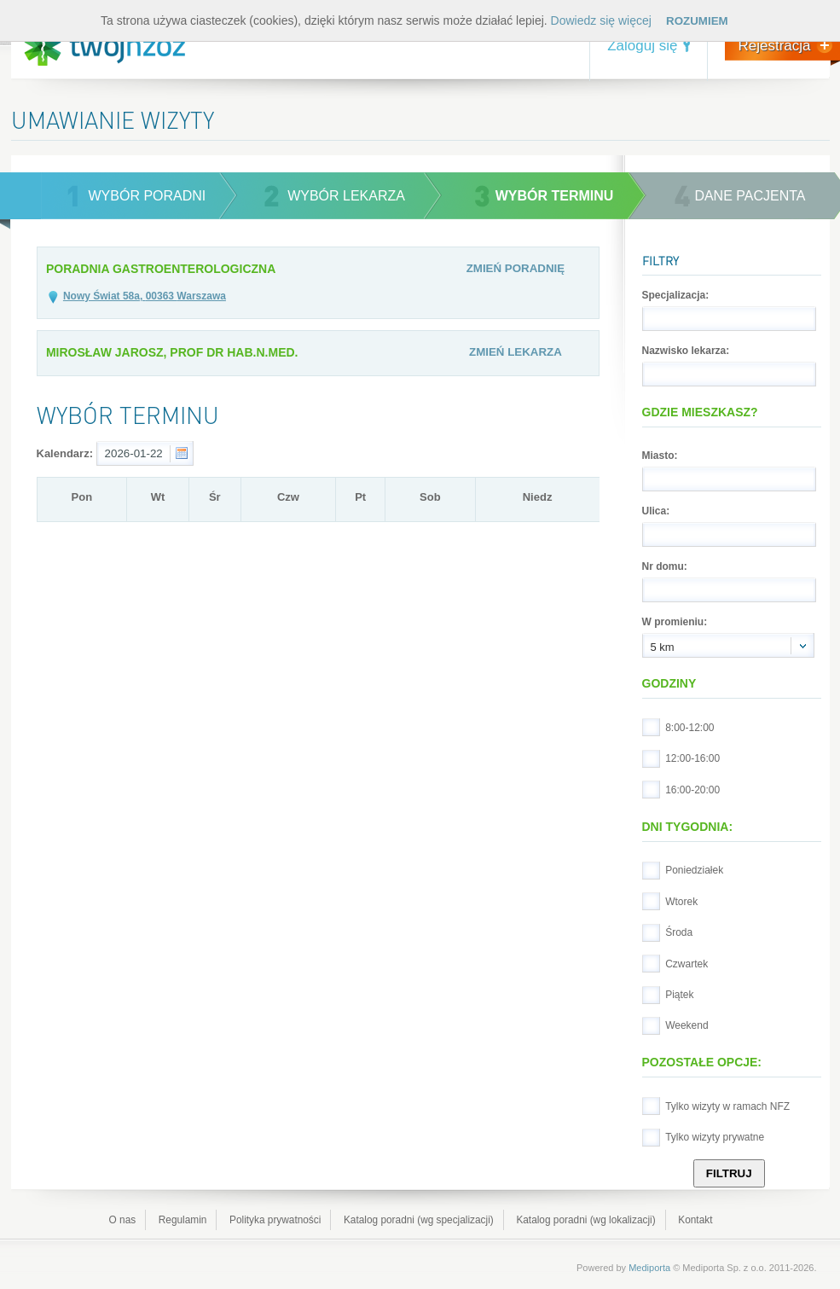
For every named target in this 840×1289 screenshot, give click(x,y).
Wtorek (681, 902)
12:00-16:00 (692, 758)
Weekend (686, 1025)
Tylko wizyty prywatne (714, 1137)
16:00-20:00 (692, 790)
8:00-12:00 (689, 728)
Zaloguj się (642, 46)
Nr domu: (664, 566)
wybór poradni (147, 196)
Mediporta (649, 1268)
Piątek (679, 995)
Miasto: (660, 456)
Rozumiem (697, 21)
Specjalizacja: (676, 295)
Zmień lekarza (515, 351)
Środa (678, 932)
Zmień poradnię (515, 268)
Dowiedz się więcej (601, 20)
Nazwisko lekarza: (686, 351)
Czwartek (686, 964)
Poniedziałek (694, 870)
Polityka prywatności (275, 1220)
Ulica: (656, 511)
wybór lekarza (346, 196)
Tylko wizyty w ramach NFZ (727, 1106)
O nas (122, 1220)
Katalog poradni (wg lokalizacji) (585, 1220)
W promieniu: (675, 622)
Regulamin (183, 1220)
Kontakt (695, 1220)
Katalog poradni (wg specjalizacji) (419, 1220)
